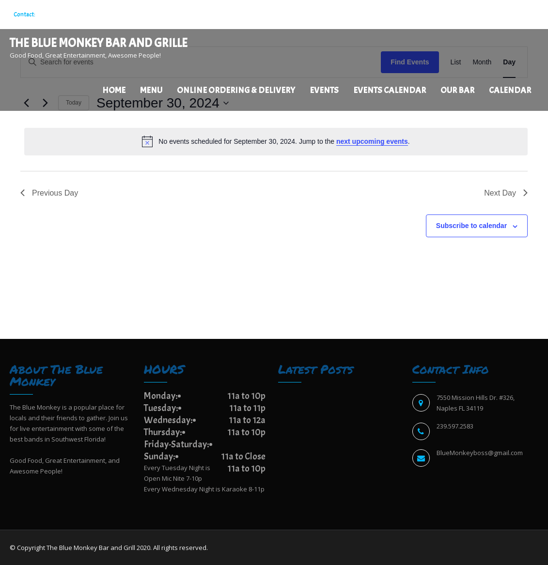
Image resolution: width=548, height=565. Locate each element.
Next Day (506, 193)
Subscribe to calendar (471, 225)
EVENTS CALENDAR (389, 90)
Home (113, 90)
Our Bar (457, 90)
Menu (151, 90)
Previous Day (49, 193)
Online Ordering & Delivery (236, 90)
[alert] (276, 141)
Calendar (510, 90)
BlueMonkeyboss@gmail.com (480, 452)
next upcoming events (372, 141)
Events (324, 90)
